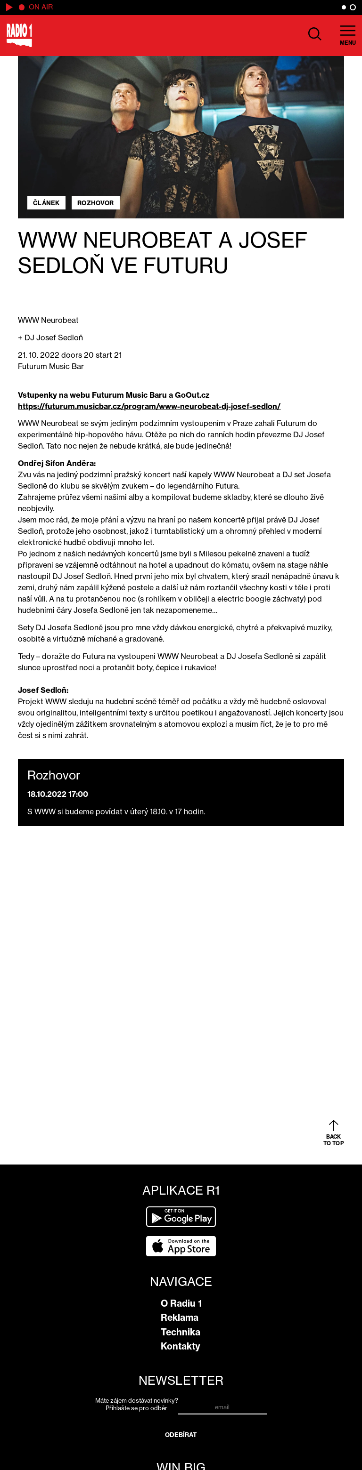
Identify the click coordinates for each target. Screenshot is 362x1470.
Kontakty (180, 1346)
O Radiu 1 (181, 1303)
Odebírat (181, 1434)
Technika (180, 1332)
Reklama (179, 1317)
